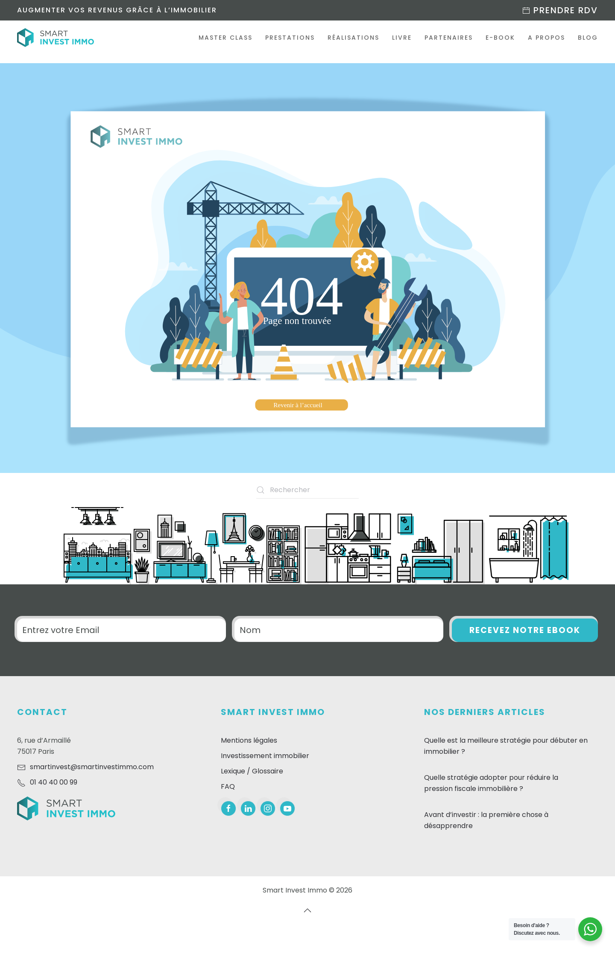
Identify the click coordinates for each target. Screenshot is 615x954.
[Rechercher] (307, 490)
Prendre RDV (560, 10)
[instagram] (267, 808)
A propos (546, 37)
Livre (402, 37)
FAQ (228, 786)
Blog (588, 37)
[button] (307, 910)
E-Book (500, 37)
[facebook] (228, 808)
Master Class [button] (225, 37)
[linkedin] (248, 808)
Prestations (290, 37)
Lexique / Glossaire (252, 771)
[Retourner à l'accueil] (55, 37)
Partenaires (449, 37)
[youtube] (287, 808)
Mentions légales (249, 740)
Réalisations (353, 37)
